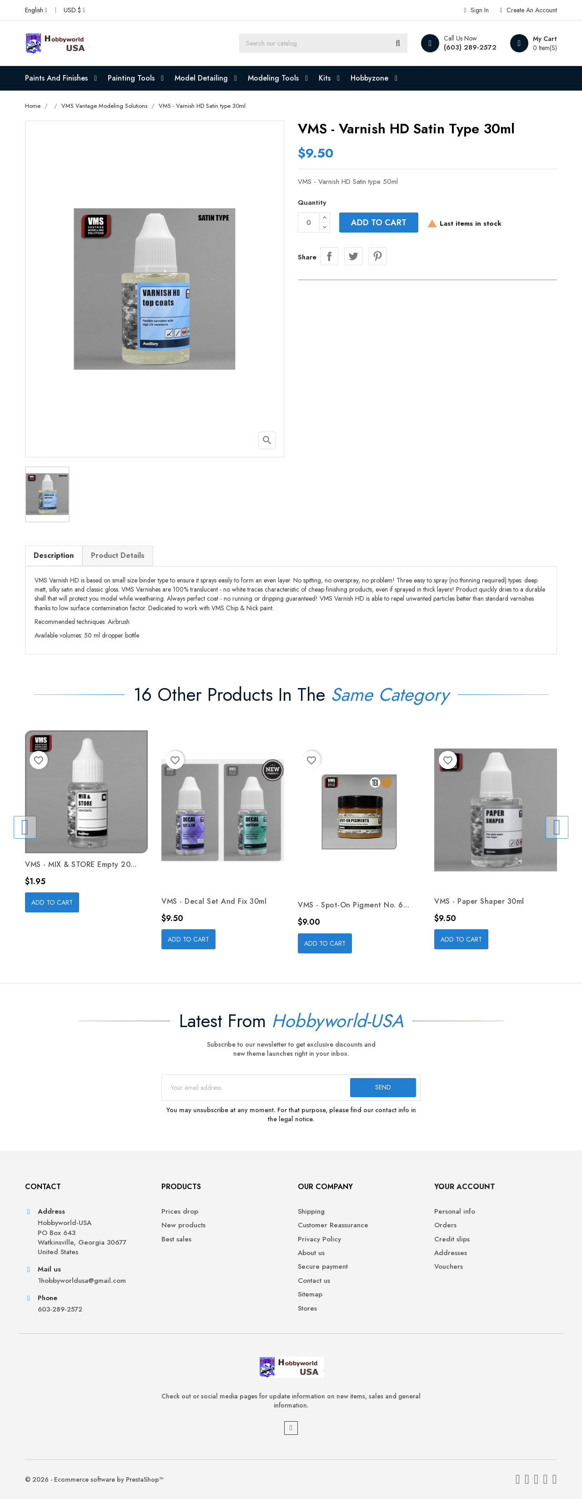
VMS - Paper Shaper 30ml (479, 901)
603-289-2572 (60, 1309)
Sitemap (310, 1294)
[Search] (323, 43)
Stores (307, 1308)
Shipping (311, 1211)
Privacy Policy (319, 1239)
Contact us (314, 1281)
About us (311, 1253)
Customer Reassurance (333, 1225)
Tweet (353, 256)
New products (183, 1225)
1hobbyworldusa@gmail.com (82, 1281)
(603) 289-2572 (470, 47)
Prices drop (179, 1211)
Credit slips (452, 1239)
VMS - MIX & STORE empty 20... (81, 864)
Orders (445, 1225)
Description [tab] (54, 555)
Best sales (176, 1239)
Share (329, 256)
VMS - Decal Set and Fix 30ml (213, 901)
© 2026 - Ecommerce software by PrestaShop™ (94, 1479)
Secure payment (323, 1266)
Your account (464, 1186)
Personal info (454, 1211)
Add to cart (378, 222)
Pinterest (377, 256)
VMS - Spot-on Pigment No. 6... (353, 905)
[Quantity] (309, 223)
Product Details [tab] (118, 555)
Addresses (450, 1253)
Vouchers (448, 1266)
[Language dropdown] (36, 10)
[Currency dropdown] (74, 10)
